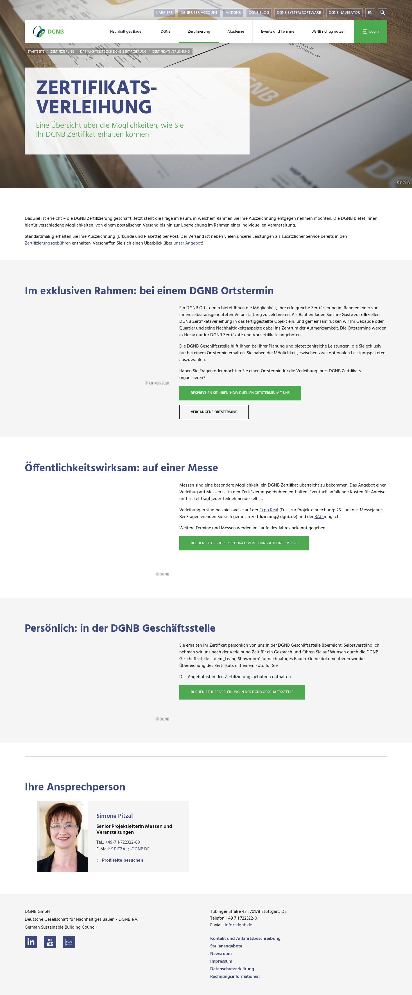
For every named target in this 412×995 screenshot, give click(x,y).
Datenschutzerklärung (232, 969)
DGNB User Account (199, 13)
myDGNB (233, 13)
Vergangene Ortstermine (214, 412)
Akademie (235, 31)
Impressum (221, 961)
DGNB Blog (259, 13)
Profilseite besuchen (122, 860)
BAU (319, 517)
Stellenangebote (226, 946)
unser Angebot (187, 243)
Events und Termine (277, 31)
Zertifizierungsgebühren (48, 243)
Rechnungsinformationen (235, 976)
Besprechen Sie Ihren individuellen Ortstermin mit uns (240, 393)
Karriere (164, 13)
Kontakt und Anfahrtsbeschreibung (245, 938)
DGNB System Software (299, 13)
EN (370, 13)
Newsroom (221, 954)
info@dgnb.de (238, 925)
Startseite (36, 52)
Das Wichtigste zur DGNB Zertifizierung (113, 52)
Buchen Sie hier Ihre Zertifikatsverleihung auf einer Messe (244, 543)
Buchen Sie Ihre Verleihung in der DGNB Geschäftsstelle (242, 692)
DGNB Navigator (344, 13)
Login (371, 31)
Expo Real (268, 510)
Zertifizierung (199, 31)
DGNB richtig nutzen (328, 31)
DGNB (166, 31)
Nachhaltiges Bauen (127, 31)
